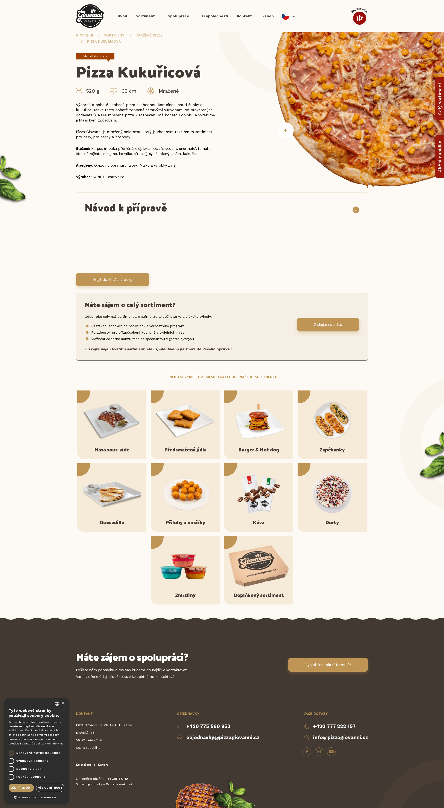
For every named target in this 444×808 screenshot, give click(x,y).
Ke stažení (83, 764)
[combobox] (57, 704)
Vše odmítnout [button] (50, 787)
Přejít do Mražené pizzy (112, 279)
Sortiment (145, 16)
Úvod (122, 16)
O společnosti (215, 16)
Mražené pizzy (149, 35)
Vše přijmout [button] (21, 787)
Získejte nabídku (328, 324)
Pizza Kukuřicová (104, 41)
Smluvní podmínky (89, 784)
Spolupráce (178, 16)
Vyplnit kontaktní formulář (328, 665)
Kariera (103, 764)
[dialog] (36, 751)
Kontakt (244, 16)
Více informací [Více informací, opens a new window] (54, 743)
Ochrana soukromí (119, 784)
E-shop (267, 16)
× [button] (62, 703)
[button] (36, 797)
